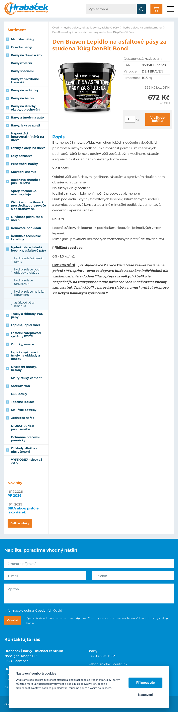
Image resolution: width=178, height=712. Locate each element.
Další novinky (19, 523)
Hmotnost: (132, 78)
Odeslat (12, 620)
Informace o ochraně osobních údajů (33, 610)
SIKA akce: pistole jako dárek (23, 510)
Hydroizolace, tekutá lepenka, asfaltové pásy (91, 27)
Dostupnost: (133, 59)
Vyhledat (141, 9)
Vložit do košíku (157, 119)
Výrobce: (130, 71)
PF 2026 (15, 496)
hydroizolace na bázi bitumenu (142, 27)
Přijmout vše (145, 683)
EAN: (127, 65)
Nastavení (145, 695)
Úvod (55, 27)
